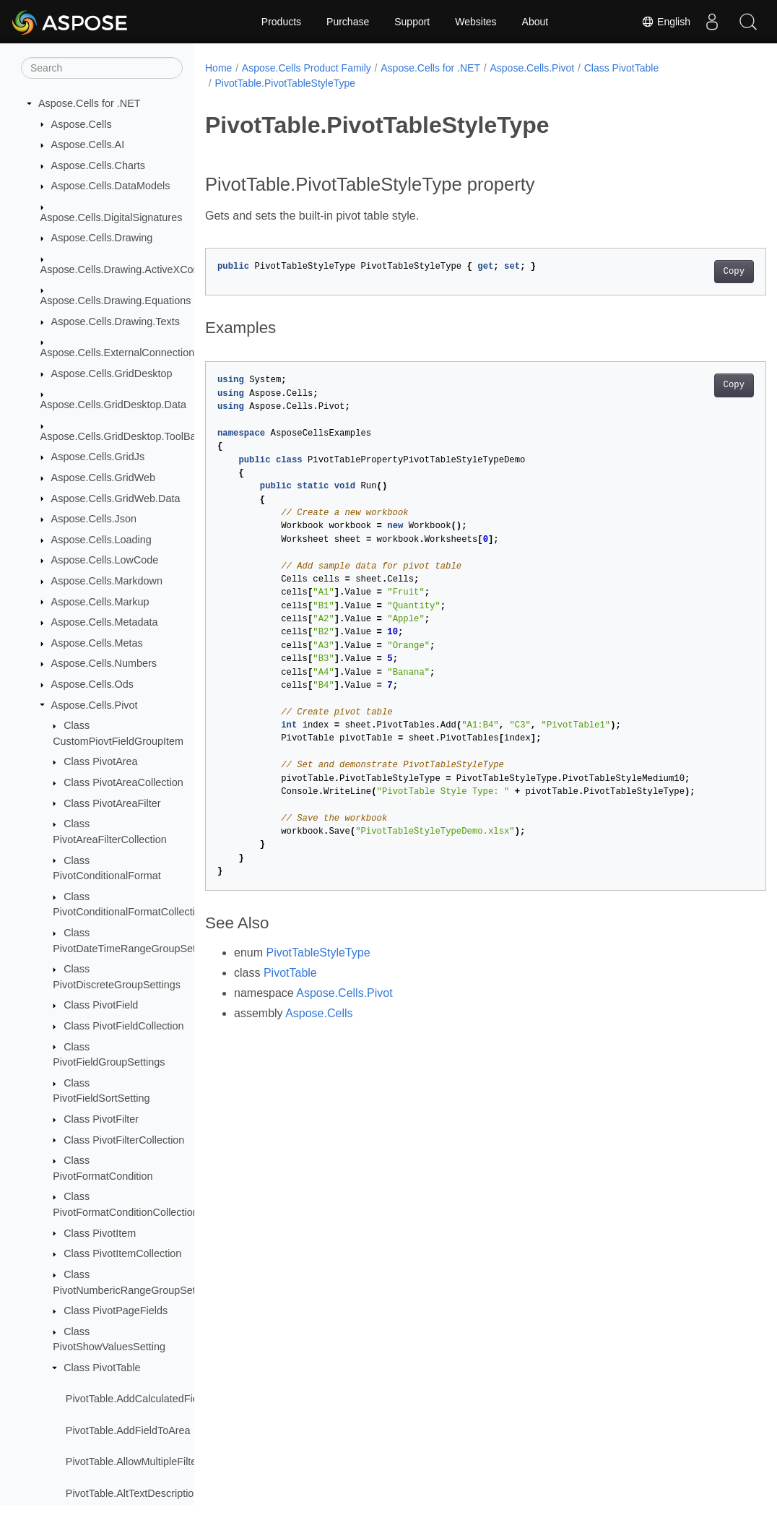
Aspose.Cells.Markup (100, 602)
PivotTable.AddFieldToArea (128, 1430)
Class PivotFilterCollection (124, 1140)
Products (281, 21)
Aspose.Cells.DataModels (110, 185)
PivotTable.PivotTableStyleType (284, 83)
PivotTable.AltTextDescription (133, 1493)
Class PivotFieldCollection (123, 1026)
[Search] (102, 68)
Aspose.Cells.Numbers (104, 663)
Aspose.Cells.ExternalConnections (120, 352)
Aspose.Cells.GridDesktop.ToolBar (120, 436)
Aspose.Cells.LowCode (105, 560)
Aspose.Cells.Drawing (102, 237)
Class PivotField (101, 1005)
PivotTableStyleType (318, 952)
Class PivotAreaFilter (112, 803)
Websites (475, 21)
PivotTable (290, 973)
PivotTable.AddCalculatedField (136, 1398)
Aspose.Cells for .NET (89, 103)
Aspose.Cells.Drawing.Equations (115, 300)
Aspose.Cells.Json (93, 518)
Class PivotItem (100, 1233)
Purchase (347, 21)
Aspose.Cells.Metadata (104, 622)
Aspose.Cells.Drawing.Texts (115, 321)
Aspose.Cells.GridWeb (103, 477)
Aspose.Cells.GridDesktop (112, 373)
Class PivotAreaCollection (123, 782)
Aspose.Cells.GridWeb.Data (116, 498)
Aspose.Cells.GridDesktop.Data (113, 404)
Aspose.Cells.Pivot (94, 705)
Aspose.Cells (81, 124)
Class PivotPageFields (116, 1310)
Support (412, 21)
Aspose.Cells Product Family (306, 68)
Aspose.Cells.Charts (98, 165)
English (665, 21)
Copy (694, 272)
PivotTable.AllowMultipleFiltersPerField (155, 1461)
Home (218, 68)
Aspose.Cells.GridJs (98, 456)
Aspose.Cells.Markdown (106, 581)
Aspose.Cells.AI (88, 144)
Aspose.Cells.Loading (101, 539)
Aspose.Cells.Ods (92, 684)
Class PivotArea (100, 761)
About (535, 21)
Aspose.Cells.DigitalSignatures (111, 217)
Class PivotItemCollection (122, 1253)
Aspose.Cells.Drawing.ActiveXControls (129, 269)
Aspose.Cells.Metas (97, 643)
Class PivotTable (102, 1367)
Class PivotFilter (101, 1119)
